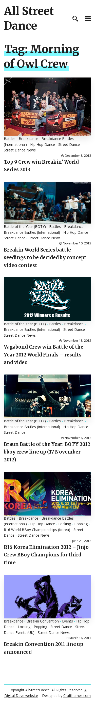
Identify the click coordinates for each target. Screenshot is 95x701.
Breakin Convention (43, 621)
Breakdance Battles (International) (32, 232)
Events (67, 621)
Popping (81, 523)
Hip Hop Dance (42, 144)
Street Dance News (20, 150)
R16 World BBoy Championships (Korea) (37, 529)
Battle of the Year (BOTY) (25, 226)
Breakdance (28, 138)
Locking (64, 523)
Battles (9, 138)
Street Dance (69, 144)
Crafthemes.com (77, 695)
